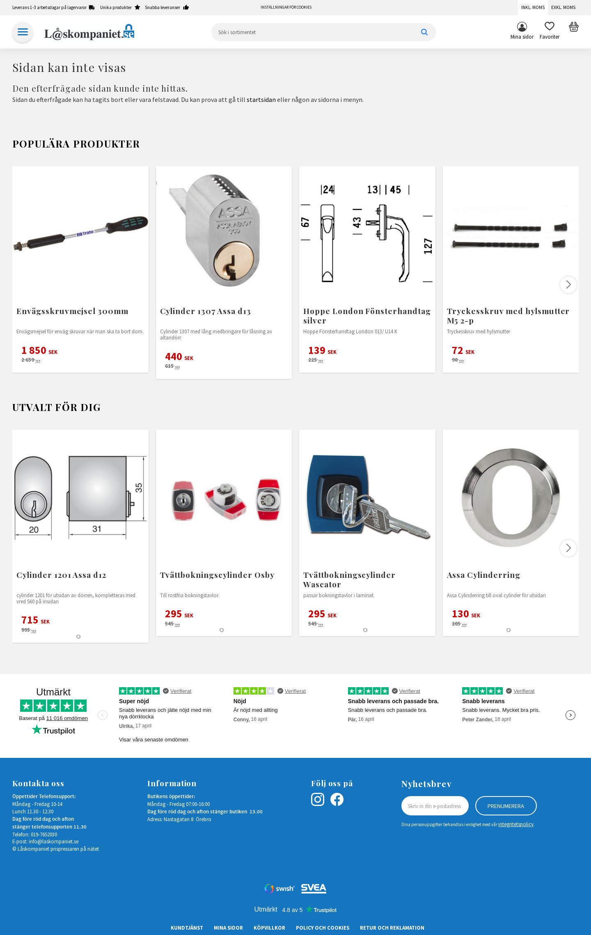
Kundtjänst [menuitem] (187, 927)
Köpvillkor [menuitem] (269, 927)
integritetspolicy (516, 824)
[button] (549, 32)
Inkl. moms (533, 7)
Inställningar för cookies (286, 7)
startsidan (261, 99)
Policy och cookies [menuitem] (322, 927)
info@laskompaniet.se (53, 841)
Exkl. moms (563, 7)
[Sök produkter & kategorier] (323, 32)
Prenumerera (506, 806)
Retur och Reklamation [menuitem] (392, 927)
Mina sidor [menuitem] (522, 36)
